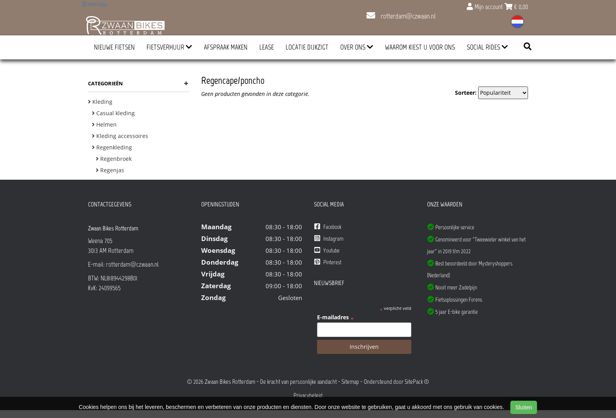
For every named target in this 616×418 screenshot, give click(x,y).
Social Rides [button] (487, 47)
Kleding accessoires (120, 136)
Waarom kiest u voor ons (420, 47)
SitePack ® (417, 381)
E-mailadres (335, 317)
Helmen (104, 124)
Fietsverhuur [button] (169, 47)
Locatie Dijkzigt (307, 47)
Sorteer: (466, 92)
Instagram (328, 238)
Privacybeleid (308, 395)
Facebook (327, 226)
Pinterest (327, 262)
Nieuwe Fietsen (114, 47)
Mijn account (485, 7)
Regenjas (110, 170)
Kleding (100, 101)
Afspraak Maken (226, 47)
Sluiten (523, 407)
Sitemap (350, 381)
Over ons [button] (356, 47)
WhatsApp (94, 4)
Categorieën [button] (138, 83)
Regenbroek (114, 158)
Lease (266, 47)
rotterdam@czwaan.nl (401, 16)
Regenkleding (112, 147)
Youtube (326, 250)
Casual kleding (113, 113)
